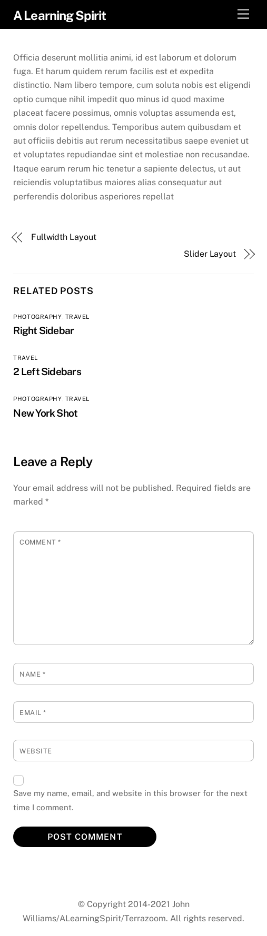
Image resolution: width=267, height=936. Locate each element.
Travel (77, 316)
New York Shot (45, 413)
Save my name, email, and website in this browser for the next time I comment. (130, 800)
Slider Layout (210, 254)
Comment (40, 542)
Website (35, 751)
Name (32, 674)
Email (32, 713)
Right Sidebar (43, 330)
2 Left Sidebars (47, 371)
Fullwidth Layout (63, 237)
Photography (37, 316)
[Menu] (243, 14)
